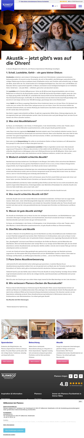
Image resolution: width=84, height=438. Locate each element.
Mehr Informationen (8, 425)
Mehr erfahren (7, 361)
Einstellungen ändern (9, 434)
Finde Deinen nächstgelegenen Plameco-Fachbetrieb (34, 1)
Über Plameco (38, 398)
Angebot (68, 6)
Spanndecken (5, 399)
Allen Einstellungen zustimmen (14, 430)
